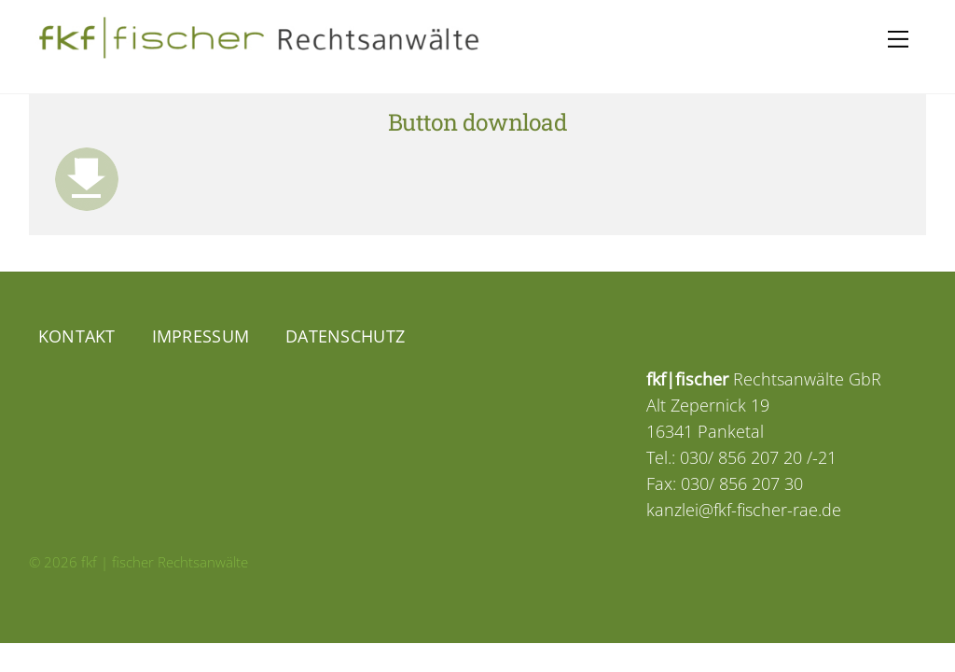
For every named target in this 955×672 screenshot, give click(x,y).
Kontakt (77, 336)
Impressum (200, 336)
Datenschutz (345, 336)
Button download (477, 121)
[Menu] (898, 39)
